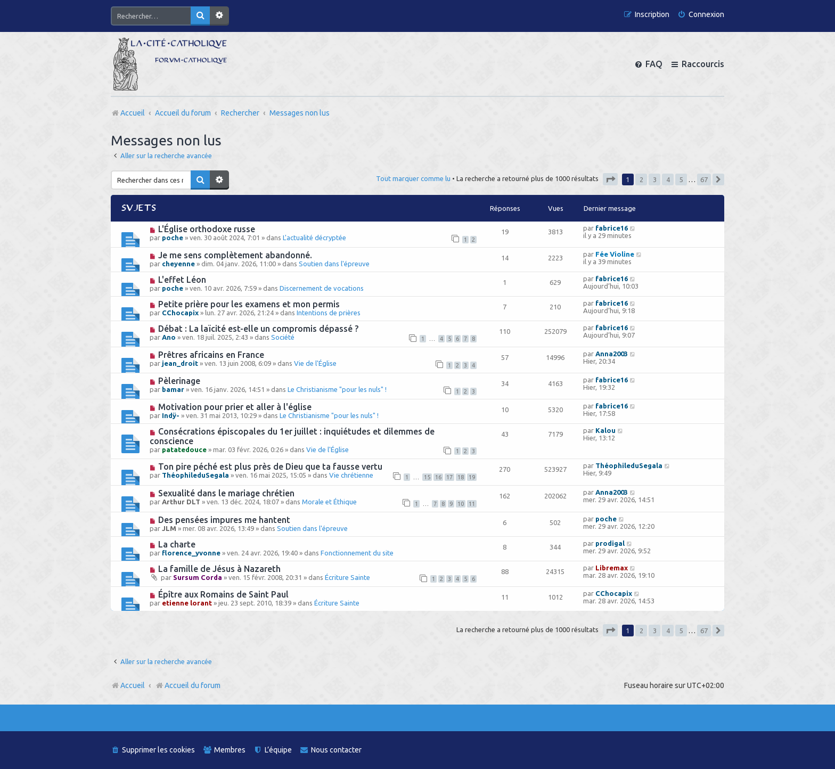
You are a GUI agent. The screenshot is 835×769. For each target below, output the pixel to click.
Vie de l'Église (315, 363)
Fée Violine (614, 254)
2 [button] (641, 179)
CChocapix (180, 312)
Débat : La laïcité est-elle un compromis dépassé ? (258, 328)
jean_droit (180, 363)
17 (449, 477)
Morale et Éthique (329, 501)
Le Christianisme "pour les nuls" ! (337, 389)
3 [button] (655, 179)
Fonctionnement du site (357, 553)
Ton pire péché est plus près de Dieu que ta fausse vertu (270, 466)
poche (172, 237)
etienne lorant (187, 603)
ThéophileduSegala (195, 475)
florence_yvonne (191, 553)
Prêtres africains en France (211, 354)
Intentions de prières (329, 312)
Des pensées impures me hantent (224, 520)
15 (427, 477)
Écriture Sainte (347, 577)
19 (472, 477)
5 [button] (681, 179)
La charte (176, 544)
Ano (169, 337)
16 (438, 477)
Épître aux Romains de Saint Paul (223, 594)
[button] (610, 179)
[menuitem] (700, 14)
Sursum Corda (197, 577)
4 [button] (668, 179)
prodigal (610, 543)
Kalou (605, 430)
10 (460, 504)
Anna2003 (611, 353)
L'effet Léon (182, 279)
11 (472, 504)
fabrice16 (611, 228)
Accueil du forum (187, 685)
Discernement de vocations (322, 288)
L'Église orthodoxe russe (206, 229)
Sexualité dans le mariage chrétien (226, 493)
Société (282, 337)
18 (460, 477)
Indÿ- (170, 415)
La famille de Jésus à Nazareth (219, 569)
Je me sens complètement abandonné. (235, 255)
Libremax (611, 567)
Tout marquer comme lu (413, 178)
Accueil (132, 685)
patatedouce (184, 449)
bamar (173, 389)
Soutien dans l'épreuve (334, 263)
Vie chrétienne (351, 475)
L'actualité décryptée (314, 237)
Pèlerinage (179, 381)
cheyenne (178, 263)
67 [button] (704, 179)
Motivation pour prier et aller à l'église (235, 407)
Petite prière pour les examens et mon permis (249, 304)
